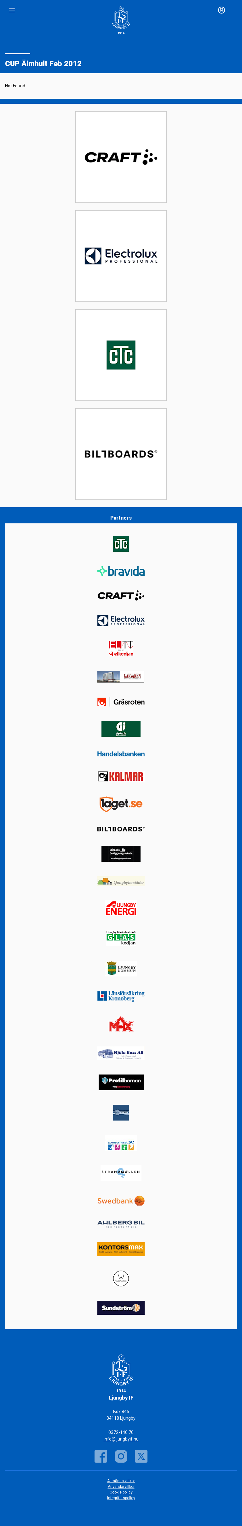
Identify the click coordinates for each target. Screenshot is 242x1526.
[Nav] (12, 10)
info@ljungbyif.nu (121, 1439)
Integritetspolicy (121, 1498)
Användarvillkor (121, 1486)
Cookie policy (121, 1492)
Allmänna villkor (121, 1481)
